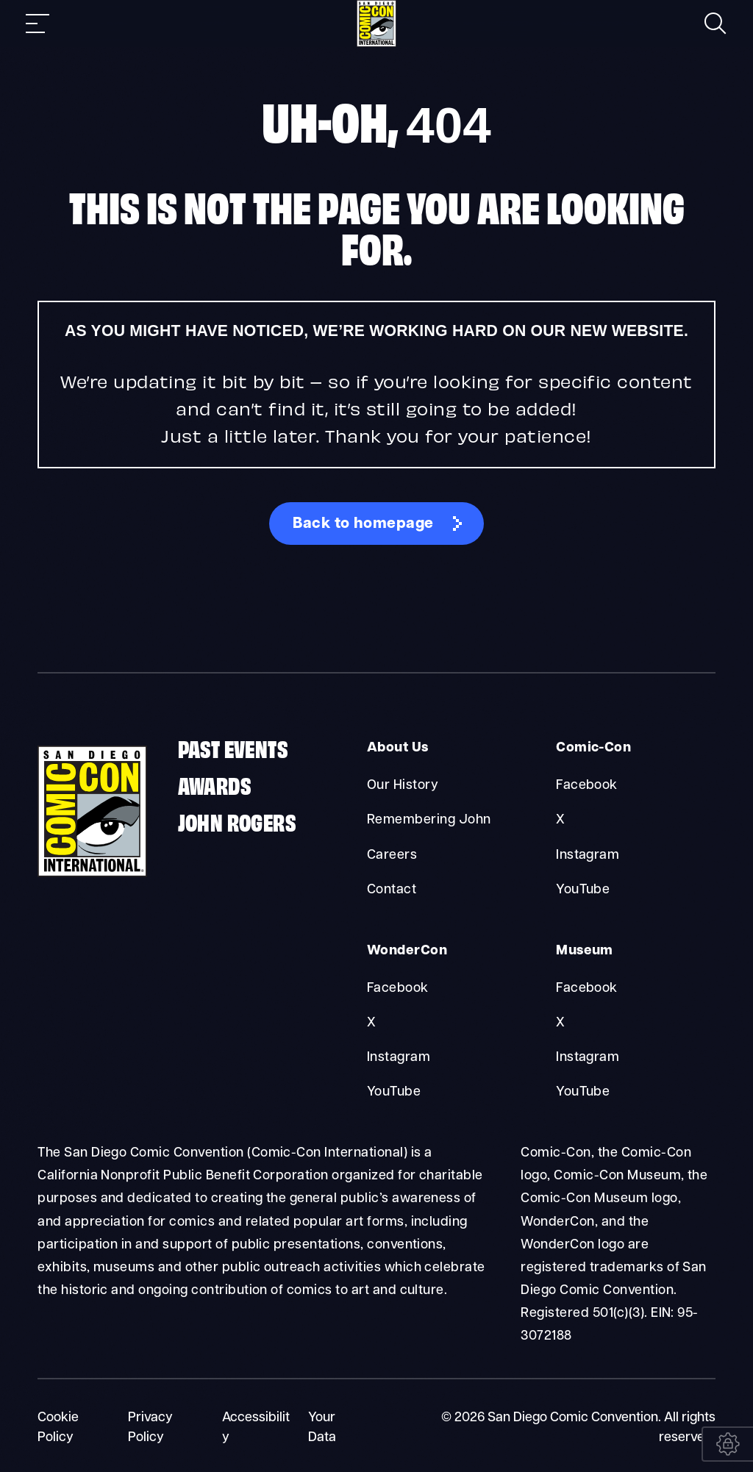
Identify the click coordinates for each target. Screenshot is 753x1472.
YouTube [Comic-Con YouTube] (583, 889)
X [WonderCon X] (371, 1021)
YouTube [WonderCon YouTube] (394, 1091)
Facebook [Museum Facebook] (587, 987)
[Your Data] (727, 1444)
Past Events (233, 748)
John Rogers (237, 821)
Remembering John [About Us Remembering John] (429, 820)
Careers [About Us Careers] (392, 854)
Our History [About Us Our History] (402, 785)
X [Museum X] (560, 1021)
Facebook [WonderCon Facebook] (398, 987)
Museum (583, 950)
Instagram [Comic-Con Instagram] (587, 854)
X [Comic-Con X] (560, 820)
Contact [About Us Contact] (391, 889)
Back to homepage (363, 524)
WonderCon (405, 950)
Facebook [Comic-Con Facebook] (587, 785)
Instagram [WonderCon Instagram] (398, 1056)
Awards (214, 785)
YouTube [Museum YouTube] (583, 1091)
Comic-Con (591, 749)
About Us (397, 749)
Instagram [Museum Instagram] (587, 1056)
